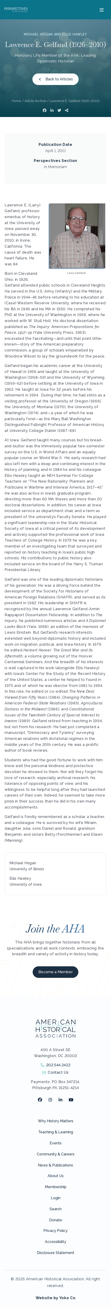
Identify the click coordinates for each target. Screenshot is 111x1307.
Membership (55, 1187)
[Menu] (101, 10)
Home (16, 101)
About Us (56, 1176)
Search (56, 1209)
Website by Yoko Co (56, 1298)
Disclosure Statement (55, 1253)
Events (56, 1143)
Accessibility (55, 1242)
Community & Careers (55, 1154)
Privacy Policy (55, 1230)
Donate (55, 1220)
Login (55, 1198)
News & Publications (55, 1165)
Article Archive (35, 101)
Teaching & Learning (55, 1132)
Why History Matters (55, 1121)
